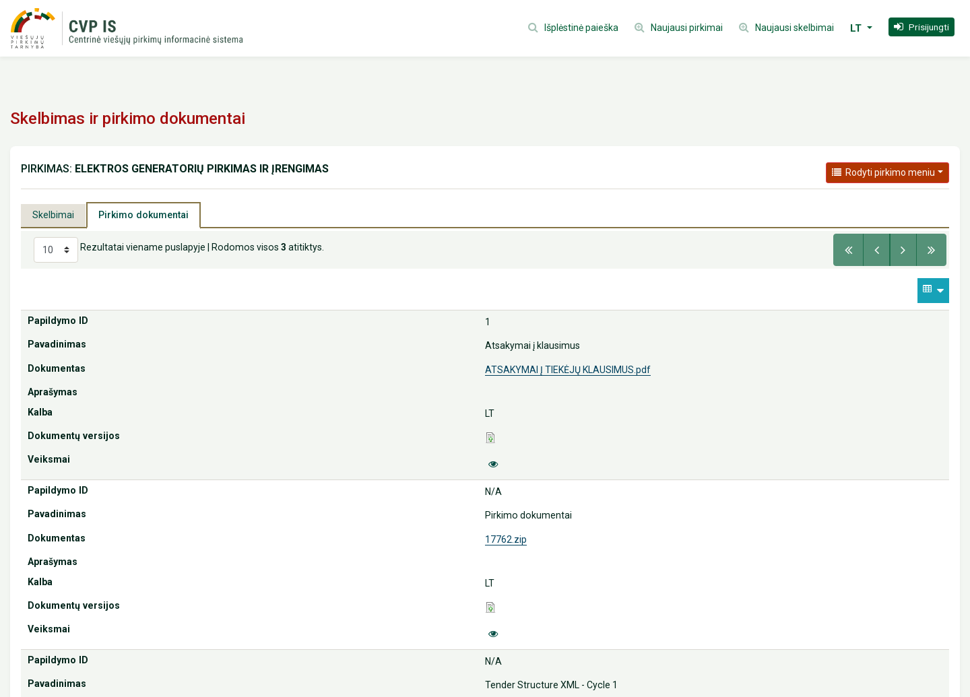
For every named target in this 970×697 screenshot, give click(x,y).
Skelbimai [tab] (53, 214)
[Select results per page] (56, 250)
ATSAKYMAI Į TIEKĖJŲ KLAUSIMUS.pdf (568, 369)
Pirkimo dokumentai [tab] (143, 214)
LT (857, 28)
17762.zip (506, 539)
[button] (921, 27)
